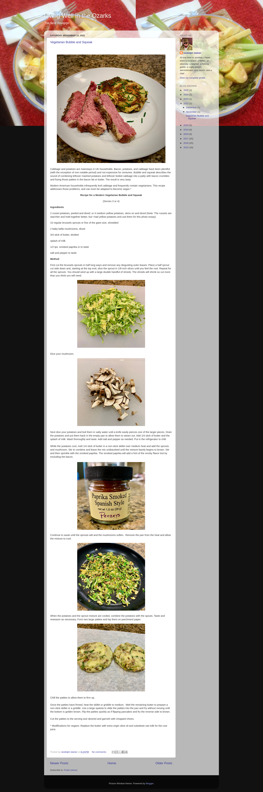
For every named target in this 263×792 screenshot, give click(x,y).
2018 (186, 134)
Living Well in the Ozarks (77, 15)
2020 (186, 125)
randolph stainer (192, 53)
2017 (186, 138)
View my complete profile (192, 78)
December (191, 107)
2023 (186, 99)
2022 (186, 103)
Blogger (150, 783)
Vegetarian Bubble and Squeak (71, 42)
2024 (186, 94)
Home (112, 763)
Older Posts (163, 763)
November (191, 112)
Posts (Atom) (70, 770)
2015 (186, 147)
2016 (186, 143)
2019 (186, 129)
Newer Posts (59, 763)
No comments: (99, 752)
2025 (186, 90)
